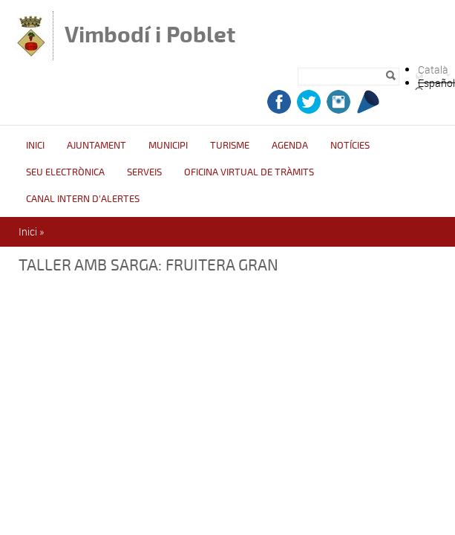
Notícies (350, 146)
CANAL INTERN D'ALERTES (83, 199)
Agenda (290, 146)
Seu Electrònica (65, 172)
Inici (35, 146)
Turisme (229, 146)
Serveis (144, 172)
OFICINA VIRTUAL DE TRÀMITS (249, 172)
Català (433, 69)
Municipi (168, 146)
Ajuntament (96, 146)
